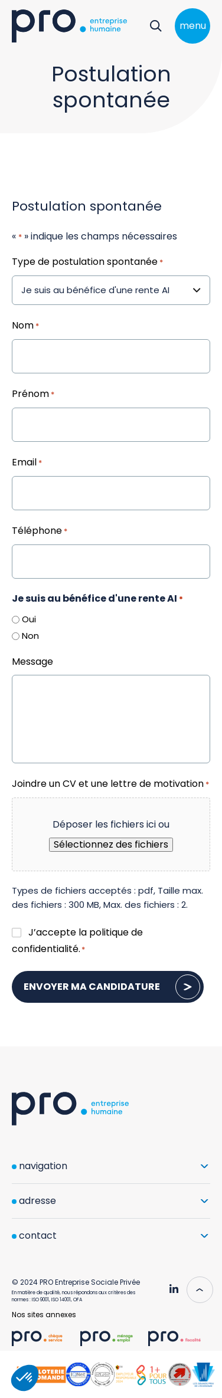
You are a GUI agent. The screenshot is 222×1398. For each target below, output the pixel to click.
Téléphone (39, 531)
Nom (25, 326)
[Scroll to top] (195, 1289)
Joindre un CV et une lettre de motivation (110, 784)
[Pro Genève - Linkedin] (173, 1284)
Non (30, 635)
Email (27, 463)
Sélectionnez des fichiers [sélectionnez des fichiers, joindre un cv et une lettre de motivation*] (111, 844)
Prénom (33, 394)
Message (32, 661)
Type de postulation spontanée (87, 262)
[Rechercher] (155, 25)
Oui (29, 619)
